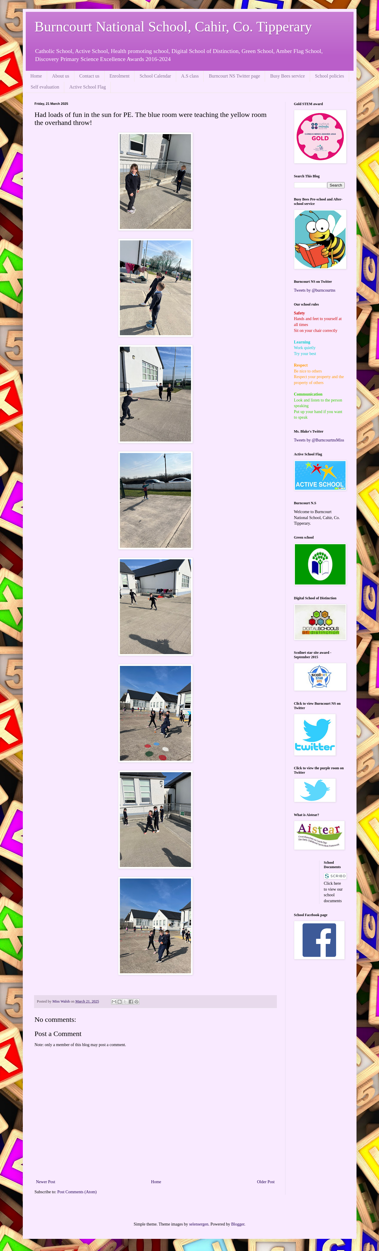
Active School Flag (87, 86)
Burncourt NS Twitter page (234, 75)
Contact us (89, 75)
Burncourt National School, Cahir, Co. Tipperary (173, 26)
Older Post (266, 1182)
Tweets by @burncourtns (314, 290)
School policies (329, 75)
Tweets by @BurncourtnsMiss (319, 440)
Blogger (237, 1224)
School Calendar (155, 75)
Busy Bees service (287, 75)
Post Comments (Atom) (77, 1192)
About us (60, 75)
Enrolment (120, 75)
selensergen (198, 1224)
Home (36, 75)
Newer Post (45, 1182)
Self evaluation (45, 86)
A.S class (190, 75)
